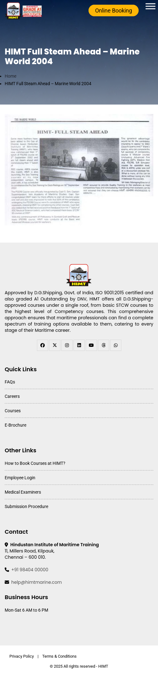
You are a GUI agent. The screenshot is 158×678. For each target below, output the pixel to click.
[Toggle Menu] (150, 6)
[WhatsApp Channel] (115, 345)
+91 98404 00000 (29, 570)
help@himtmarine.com (36, 582)
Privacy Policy (21, 656)
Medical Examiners (23, 492)
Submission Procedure (26, 506)
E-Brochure (15, 425)
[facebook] (42, 345)
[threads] (103, 345)
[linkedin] (79, 345)
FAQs (10, 381)
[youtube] (91, 345)
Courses (13, 410)
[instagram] (67, 345)
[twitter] (54, 345)
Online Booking (113, 10)
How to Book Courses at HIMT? (35, 463)
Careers (12, 396)
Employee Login (20, 477)
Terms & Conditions (59, 656)
